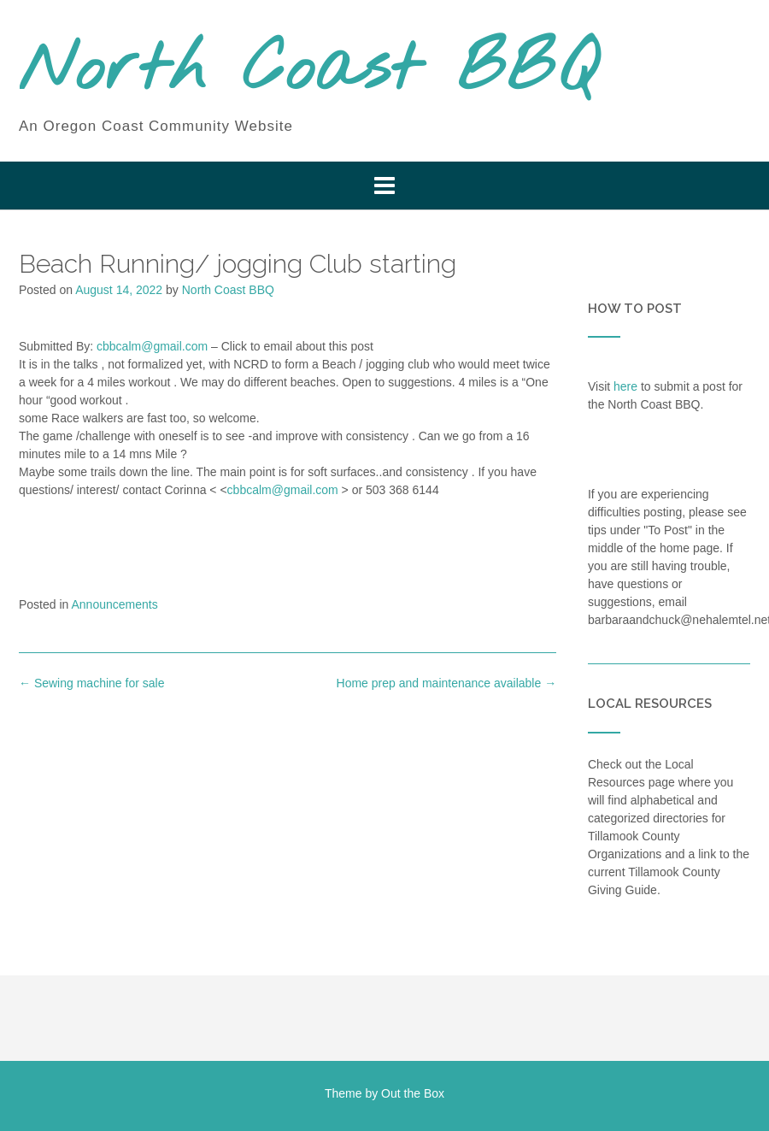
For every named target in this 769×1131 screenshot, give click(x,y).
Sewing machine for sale (91, 683)
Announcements (115, 604)
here (625, 386)
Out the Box (412, 1093)
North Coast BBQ (308, 71)
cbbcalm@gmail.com (152, 346)
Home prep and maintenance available (447, 683)
